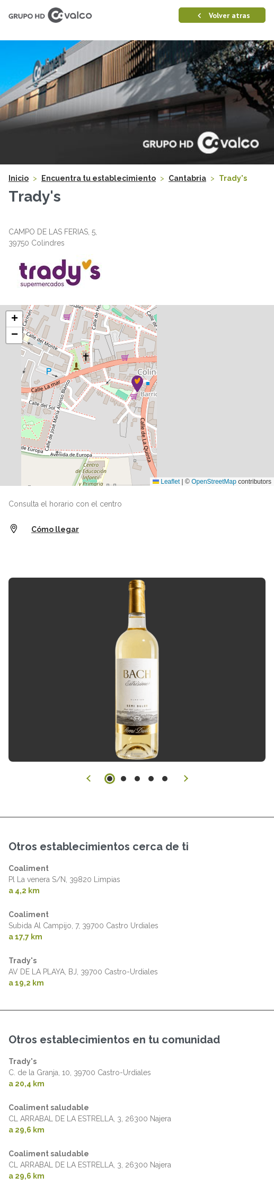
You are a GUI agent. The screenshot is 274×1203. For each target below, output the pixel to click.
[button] (137, 384)
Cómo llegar (55, 529)
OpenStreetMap (213, 481)
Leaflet (166, 481)
